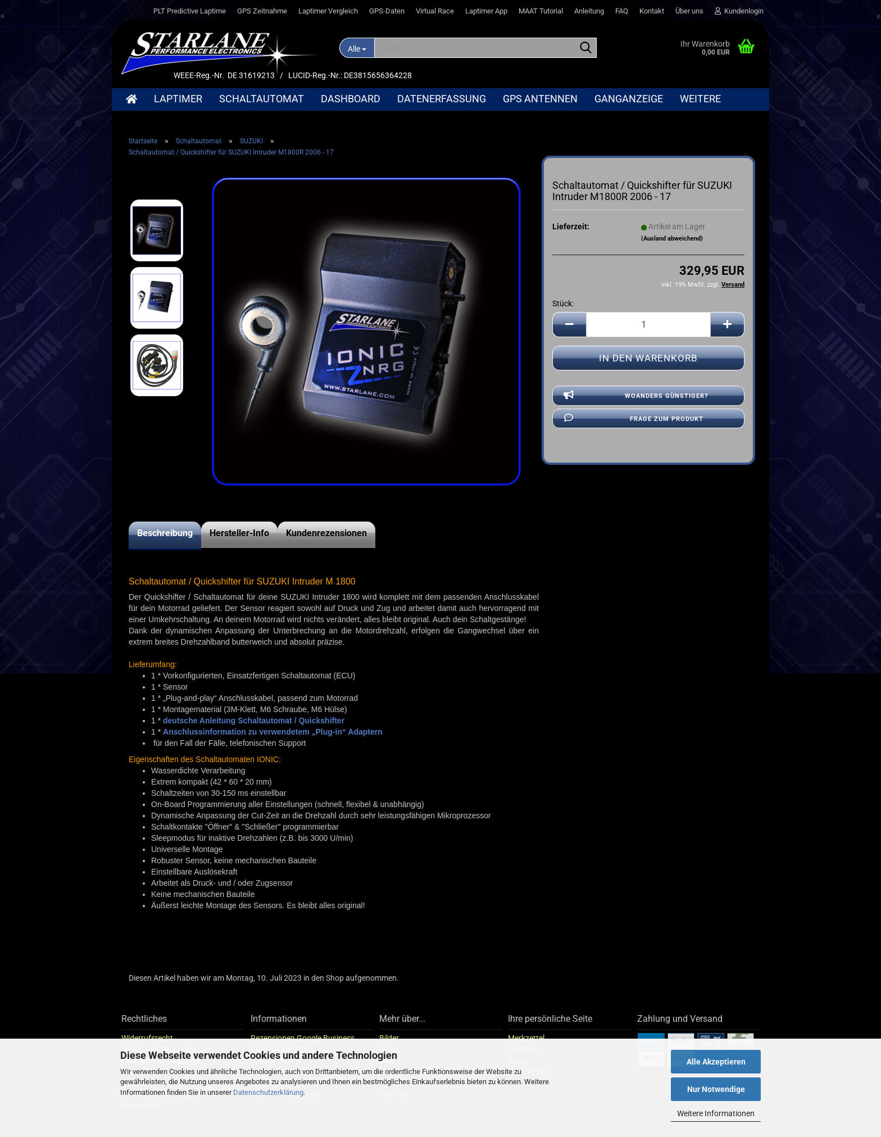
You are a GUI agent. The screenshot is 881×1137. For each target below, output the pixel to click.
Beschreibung (165, 533)
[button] (569, 324)
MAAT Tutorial (541, 11)
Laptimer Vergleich (328, 11)
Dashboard (350, 99)
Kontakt (651, 11)
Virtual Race (435, 11)
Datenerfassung (441, 99)
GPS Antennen (540, 99)
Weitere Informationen (716, 1113)
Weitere (700, 99)
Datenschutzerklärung (268, 1092)
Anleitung (589, 11)
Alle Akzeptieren (716, 1061)
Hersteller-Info (239, 533)
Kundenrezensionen (326, 533)
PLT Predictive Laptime (189, 11)
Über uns (689, 11)
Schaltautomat (261, 99)
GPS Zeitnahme (262, 11)
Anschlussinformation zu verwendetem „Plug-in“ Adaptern (273, 731)
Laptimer (178, 99)
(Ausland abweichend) (672, 238)
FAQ (621, 11)
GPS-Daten (387, 11)
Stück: (563, 303)
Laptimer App (486, 11)
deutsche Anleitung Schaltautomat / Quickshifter (253, 720)
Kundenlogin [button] (739, 11)
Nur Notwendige (716, 1089)
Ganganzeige (628, 99)
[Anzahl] (648, 324)
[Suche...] (356, 48)
